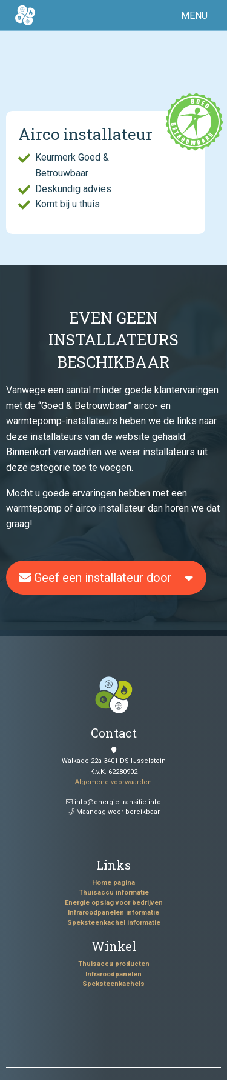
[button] (196, 16)
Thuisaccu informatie (114, 892)
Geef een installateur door (95, 577)
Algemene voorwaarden (113, 782)
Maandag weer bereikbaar (114, 812)
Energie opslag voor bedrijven (114, 903)
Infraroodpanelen (113, 974)
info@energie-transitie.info (113, 802)
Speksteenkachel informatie (113, 923)
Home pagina (113, 883)
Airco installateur (85, 134)
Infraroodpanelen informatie (113, 912)
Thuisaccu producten (114, 964)
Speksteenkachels (113, 984)
